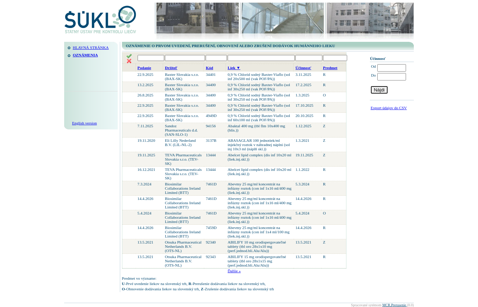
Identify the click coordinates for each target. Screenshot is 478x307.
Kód (209, 68)
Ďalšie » (234, 271)
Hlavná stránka (91, 47)
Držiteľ (171, 68)
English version (84, 123)
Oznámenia (85, 55)
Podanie (144, 68)
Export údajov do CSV (389, 108)
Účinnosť (303, 68)
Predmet (330, 68)
